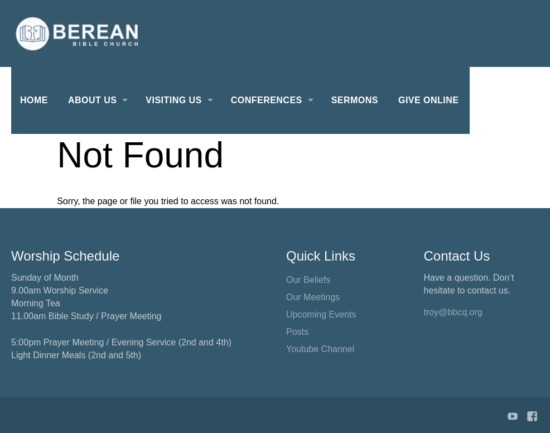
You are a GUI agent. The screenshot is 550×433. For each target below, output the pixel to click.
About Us (92, 100)
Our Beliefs (308, 280)
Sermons (354, 100)
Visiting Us (173, 100)
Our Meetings (313, 297)
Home (34, 100)
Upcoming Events (321, 314)
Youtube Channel (320, 349)
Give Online (428, 100)
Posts (297, 331)
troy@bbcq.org (453, 312)
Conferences (266, 100)
